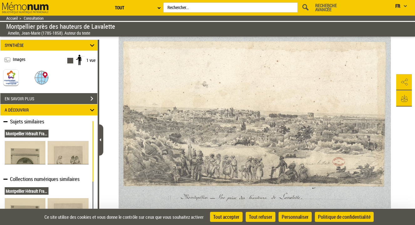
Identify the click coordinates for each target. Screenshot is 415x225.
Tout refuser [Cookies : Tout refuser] (260, 216)
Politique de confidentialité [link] (344, 216)
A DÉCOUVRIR (50, 109)
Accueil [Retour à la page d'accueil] (12, 18)
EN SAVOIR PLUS (51, 98)
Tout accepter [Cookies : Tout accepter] (226, 216)
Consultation (34, 18)
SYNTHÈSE (50, 45)
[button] (41, 77)
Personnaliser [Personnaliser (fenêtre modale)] (295, 216)
